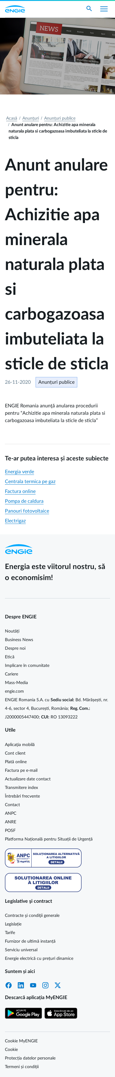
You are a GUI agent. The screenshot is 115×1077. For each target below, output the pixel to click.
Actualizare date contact (28, 779)
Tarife (10, 933)
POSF (10, 831)
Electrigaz (15, 520)
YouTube (33, 985)
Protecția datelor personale (30, 1058)
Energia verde (19, 471)
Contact (12, 805)
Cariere (11, 674)
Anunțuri (30, 118)
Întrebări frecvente (22, 796)
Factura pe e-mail (21, 770)
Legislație (13, 924)
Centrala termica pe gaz (30, 481)
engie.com (14, 691)
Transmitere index (21, 788)
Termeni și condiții (22, 1067)
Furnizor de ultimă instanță (30, 941)
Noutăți (12, 631)
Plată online (16, 762)
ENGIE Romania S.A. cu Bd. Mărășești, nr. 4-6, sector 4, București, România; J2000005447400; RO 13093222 (56, 708)
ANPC (10, 813)
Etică (9, 657)
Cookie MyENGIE (21, 1041)
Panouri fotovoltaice (27, 511)
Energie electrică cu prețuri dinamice (39, 958)
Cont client (15, 753)
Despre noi (15, 648)
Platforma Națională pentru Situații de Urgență (49, 839)
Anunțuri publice (59, 118)
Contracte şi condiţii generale (32, 916)
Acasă (11, 118)
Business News (19, 640)
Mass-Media (16, 683)
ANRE (10, 822)
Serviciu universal (21, 950)
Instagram (45, 985)
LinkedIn (21, 985)
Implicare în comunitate (27, 666)
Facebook (8, 985)
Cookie (11, 1050)
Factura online (20, 491)
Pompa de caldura (24, 501)
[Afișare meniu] (104, 9)
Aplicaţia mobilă (20, 745)
